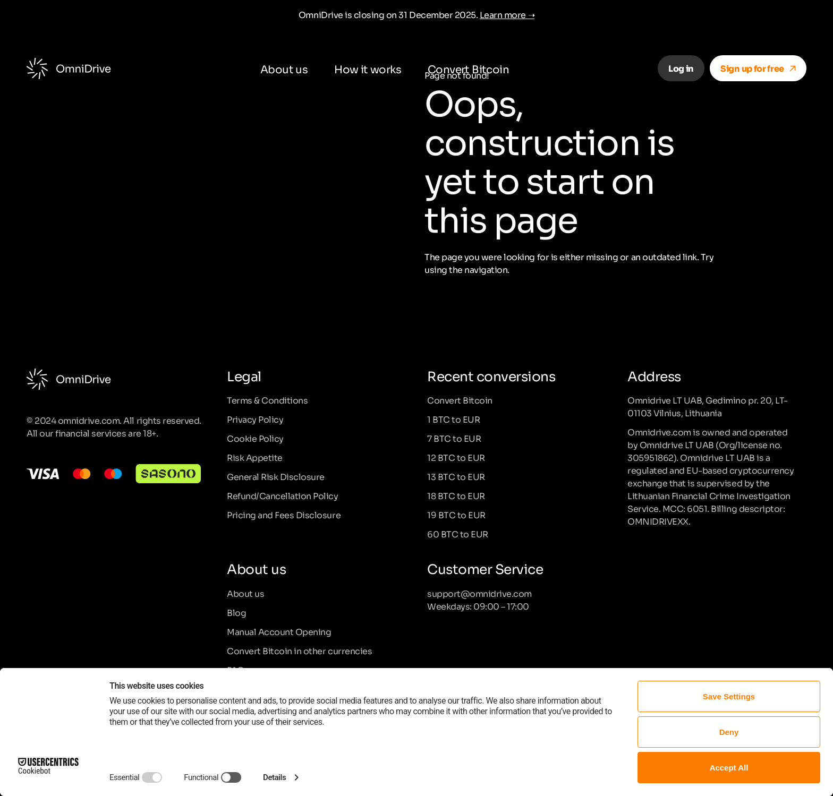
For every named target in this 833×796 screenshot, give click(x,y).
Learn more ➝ (507, 14)
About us (284, 68)
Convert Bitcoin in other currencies (299, 650)
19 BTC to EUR (456, 514)
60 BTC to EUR (457, 533)
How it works (367, 68)
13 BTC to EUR (456, 476)
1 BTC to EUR (453, 419)
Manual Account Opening (279, 631)
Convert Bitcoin (468, 68)
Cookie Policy (255, 438)
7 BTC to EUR (454, 438)
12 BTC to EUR (456, 457)
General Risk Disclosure (276, 476)
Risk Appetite (255, 457)
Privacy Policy (255, 419)
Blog (236, 612)
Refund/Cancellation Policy (282, 495)
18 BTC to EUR (456, 495)
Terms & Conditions (267, 399)
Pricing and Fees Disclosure (284, 514)
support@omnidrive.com (479, 593)
